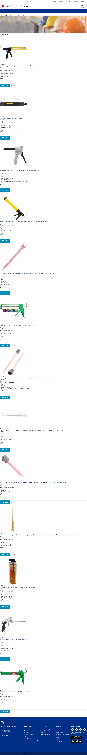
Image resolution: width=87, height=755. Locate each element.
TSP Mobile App (59, 745)
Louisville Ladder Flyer (61, 730)
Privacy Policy (27, 730)
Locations (61, 1)
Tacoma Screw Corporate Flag (31, 740)
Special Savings (59, 732)
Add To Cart (5, 85)
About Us (26, 729)
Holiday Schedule (28, 738)
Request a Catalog (60, 746)
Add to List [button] (13, 85)
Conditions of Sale (28, 734)
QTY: (1, 79)
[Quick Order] (25, 11)
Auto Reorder (59, 729)
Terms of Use (27, 736)
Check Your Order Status (72, 1)
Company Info (27, 726)
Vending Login (59, 743)
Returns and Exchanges (45, 729)
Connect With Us (75, 726)
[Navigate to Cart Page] (82, 6)
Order (1, 78)
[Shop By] (3, 11)
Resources (58, 726)
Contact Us (42, 732)
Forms (57, 739)
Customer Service (44, 726)
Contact (54, 1)
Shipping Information (45, 730)
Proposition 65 (59, 741)
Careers (82, 1)
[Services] (14, 11)
